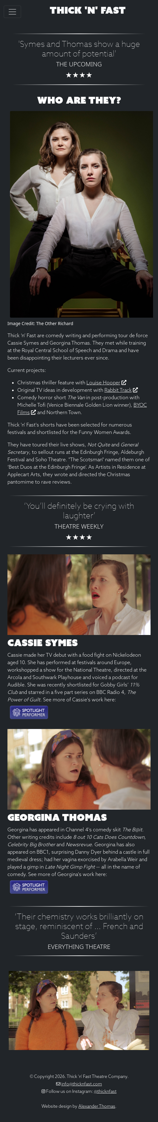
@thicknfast (105, 1091)
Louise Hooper (103, 382)
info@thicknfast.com (81, 1084)
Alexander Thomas (96, 1106)
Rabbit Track (118, 390)
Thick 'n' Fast (88, 10)
